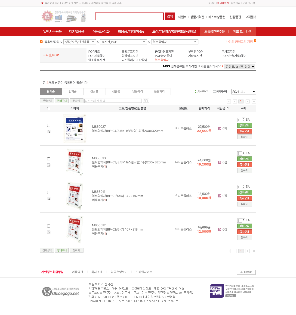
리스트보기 (201, 91)
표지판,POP (109, 42)
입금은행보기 (119, 272)
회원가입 (235, 3)
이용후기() (99, 166)
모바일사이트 (144, 272)
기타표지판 (195, 56)
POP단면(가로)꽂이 (234, 56)
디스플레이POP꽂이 (134, 60)
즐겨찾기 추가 (52, 3)
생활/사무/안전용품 (77, 42)
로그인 (211, 3)
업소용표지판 (96, 60)
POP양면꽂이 (163, 56)
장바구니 (247, 3)
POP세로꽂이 (96, 56)
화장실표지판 (130, 56)
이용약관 (77, 272)
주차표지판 (228, 51)
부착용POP (195, 51)
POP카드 (94, 51)
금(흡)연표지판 (164, 51)
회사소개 (96, 272)
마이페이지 (223, 3)
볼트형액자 (160, 42)
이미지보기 (220, 91)
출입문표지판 (130, 51)
